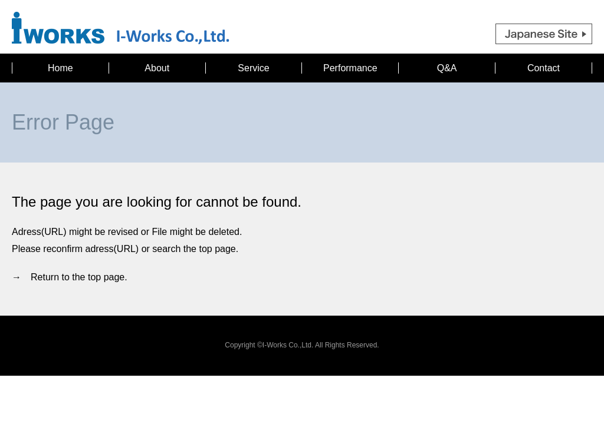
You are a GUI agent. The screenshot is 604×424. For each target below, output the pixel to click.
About (157, 68)
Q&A (447, 68)
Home (60, 68)
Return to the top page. (79, 277)
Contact (543, 68)
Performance (350, 68)
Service (253, 68)
